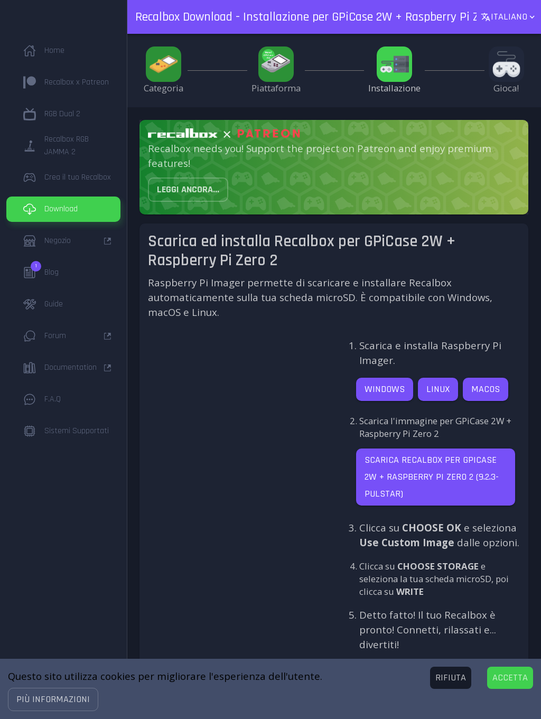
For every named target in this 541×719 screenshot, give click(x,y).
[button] (53, 699)
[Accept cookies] (510, 678)
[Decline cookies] (450, 678)
